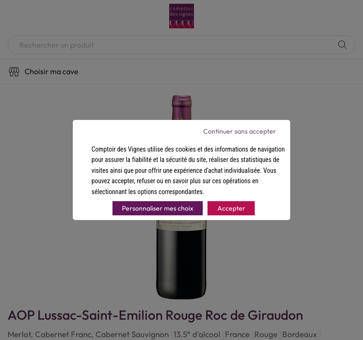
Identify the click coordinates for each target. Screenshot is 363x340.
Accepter (231, 208)
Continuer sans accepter (239, 131)
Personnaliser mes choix (157, 208)
